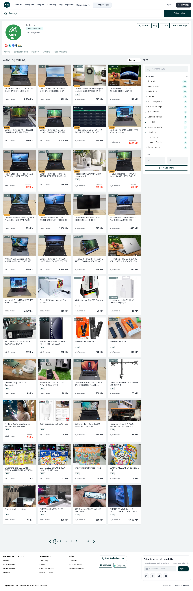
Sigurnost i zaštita (75, 565)
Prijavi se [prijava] (170, 5)
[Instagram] (146, 575)
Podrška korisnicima (113, 558)
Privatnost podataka (76, 569)
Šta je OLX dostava (46, 572)
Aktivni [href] (7, 52)
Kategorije (29, 5)
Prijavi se (183, 569)
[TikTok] (159, 575)
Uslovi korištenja (9, 565)
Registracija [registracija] (183, 5)
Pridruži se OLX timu (46, 569)
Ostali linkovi (83, 5)
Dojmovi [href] (35, 52)
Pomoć (186, 586)
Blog (60, 5)
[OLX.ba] (7, 5)
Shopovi (40, 5)
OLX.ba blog (44, 561)
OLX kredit (73, 561)
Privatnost (166, 586)
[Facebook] (152, 575)
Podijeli (144, 25)
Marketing (51, 5)
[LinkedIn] (165, 575)
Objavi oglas (102, 5)
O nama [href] (46, 52)
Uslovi (177, 586)
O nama (6, 561)
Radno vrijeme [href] (60, 52)
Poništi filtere (166, 168)
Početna (18, 5)
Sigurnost (69, 5)
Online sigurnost (9, 569)
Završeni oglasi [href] (21, 52)
